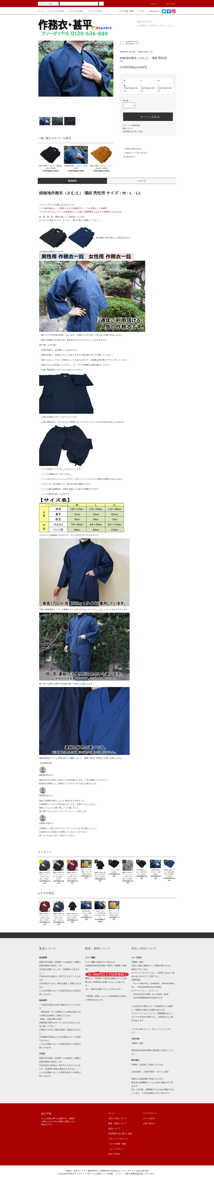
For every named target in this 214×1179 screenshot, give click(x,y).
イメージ (141, 181)
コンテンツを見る (93, 11)
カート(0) (169, 4)
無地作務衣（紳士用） (133, 41)
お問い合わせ (152, 11)
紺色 (60, 758)
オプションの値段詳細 (131, 125)
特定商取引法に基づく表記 (133, 132)
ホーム (41, 11)
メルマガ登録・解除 (124, 11)
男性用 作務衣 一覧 (132, 44)
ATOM (117, 1154)
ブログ (139, 11)
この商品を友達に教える (131, 149)
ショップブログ (115, 1149)
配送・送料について (117, 1123)
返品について (128, 128)
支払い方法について (117, 1118)
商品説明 (72, 181)
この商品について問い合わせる (133, 153)
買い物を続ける (127, 157)
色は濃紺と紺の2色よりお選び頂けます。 (86, 238)
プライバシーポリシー (118, 1139)
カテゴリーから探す (54, 11)
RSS (110, 1154)
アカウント (152, 4)
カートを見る (149, 1118)
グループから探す (74, 11)
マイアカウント (150, 1113)
